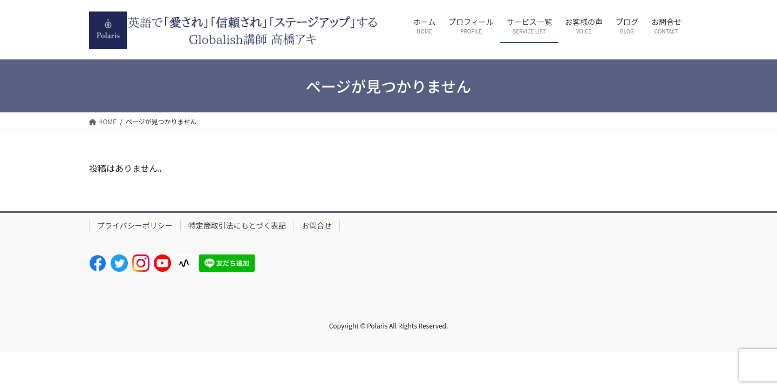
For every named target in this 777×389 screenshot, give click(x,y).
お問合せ (317, 225)
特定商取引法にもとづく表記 (237, 225)
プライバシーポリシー (135, 225)
